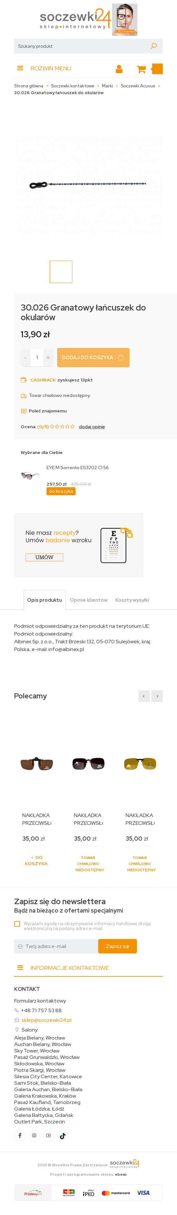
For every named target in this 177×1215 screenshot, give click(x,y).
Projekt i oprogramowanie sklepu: (88, 1174)
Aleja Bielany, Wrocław (39, 1038)
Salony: (30, 1029)
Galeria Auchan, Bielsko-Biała (48, 1089)
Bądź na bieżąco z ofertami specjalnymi (68, 905)
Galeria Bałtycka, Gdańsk (43, 1115)
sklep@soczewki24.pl (46, 1020)
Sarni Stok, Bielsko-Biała (42, 1083)
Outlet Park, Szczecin (39, 1122)
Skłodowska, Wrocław (39, 1064)
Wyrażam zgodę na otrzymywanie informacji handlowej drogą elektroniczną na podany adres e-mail (87, 926)
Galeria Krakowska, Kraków (45, 1096)
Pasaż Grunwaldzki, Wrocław (46, 1057)
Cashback (43, 380)
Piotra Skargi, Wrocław (39, 1070)
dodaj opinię (92, 427)
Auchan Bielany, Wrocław (42, 1044)
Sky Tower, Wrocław (36, 1051)
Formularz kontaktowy (40, 1000)
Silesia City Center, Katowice (48, 1076)
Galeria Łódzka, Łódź (39, 1109)
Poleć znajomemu (44, 411)
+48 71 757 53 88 (41, 1010)
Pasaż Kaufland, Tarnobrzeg (47, 1102)
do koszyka (61, 491)
